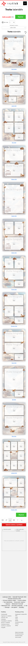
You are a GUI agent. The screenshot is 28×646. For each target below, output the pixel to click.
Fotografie (3, 627)
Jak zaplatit (14, 607)
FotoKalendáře (4, 614)
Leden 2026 (14, 106)
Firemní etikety (22, 600)
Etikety (16, 625)
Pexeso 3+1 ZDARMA (5, 622)
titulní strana (14, 69)
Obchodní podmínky (17, 605)
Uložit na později (6, 17)
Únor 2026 (14, 142)
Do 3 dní (6, 22)
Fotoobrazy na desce (5, 624)
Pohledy (17, 623)
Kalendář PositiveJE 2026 (19, 597)
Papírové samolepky (19, 632)
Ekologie (7, 607)
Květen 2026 (14, 252)
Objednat (20, 17)
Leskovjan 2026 (7, 597)
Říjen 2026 (14, 436)
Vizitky (16, 619)
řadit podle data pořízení (20, 529)
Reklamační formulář (17, 604)
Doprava (8, 604)
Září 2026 (14, 399)
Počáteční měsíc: (14, 25)
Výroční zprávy (18, 637)
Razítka (16, 620)
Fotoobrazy (3, 619)
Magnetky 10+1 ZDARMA (6, 616)
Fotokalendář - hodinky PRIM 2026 (21, 615)
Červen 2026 (14, 289)
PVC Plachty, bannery (19, 634)
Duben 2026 (14, 216)
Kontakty (21, 607)
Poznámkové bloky (19, 622)
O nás (25, 605)
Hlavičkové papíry (18, 635)
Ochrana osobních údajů (9, 600)
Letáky (16, 617)
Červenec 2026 (14, 326)
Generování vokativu (19, 602)
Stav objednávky (8, 602)
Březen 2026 (14, 179)
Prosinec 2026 (14, 509)
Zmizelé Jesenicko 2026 (14, 598)
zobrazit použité (7, 529)
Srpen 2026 (14, 363)
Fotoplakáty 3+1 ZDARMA (6, 621)
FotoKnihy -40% (4, 617)
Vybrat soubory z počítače (14, 524)
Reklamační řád (5, 605)
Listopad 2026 (14, 473)
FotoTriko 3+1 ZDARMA (6, 625)
